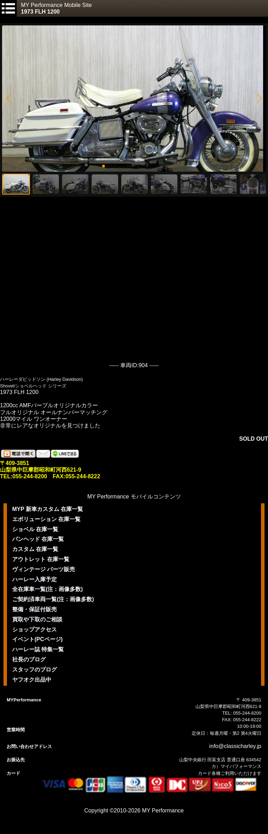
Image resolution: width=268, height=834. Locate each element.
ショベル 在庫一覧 (35, 529)
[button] (9, 98)
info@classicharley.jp (235, 746)
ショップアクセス (34, 629)
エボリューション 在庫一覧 (46, 519)
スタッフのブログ (34, 669)
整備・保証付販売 (34, 609)
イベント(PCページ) (37, 639)
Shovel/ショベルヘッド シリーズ (33, 385)
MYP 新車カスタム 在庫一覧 (47, 509)
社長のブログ (29, 659)
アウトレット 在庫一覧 (40, 559)
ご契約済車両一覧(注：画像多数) (53, 599)
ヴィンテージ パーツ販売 (43, 569)
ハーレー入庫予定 (34, 579)
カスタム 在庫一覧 (35, 549)
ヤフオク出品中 (31, 680)
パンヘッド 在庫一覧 (38, 539)
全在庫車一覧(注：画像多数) (47, 589)
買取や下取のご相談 (37, 619)
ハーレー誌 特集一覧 (38, 649)
